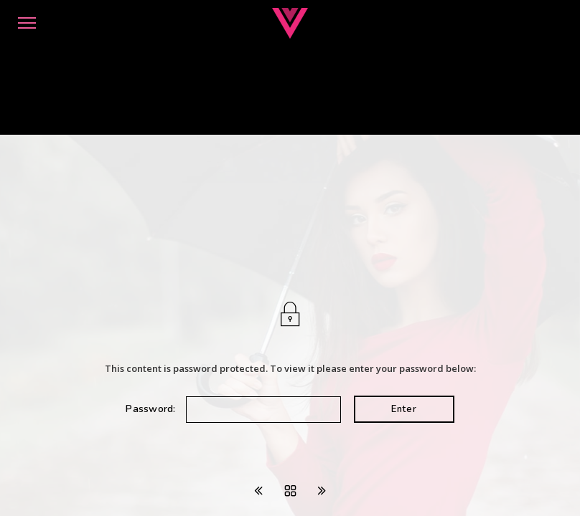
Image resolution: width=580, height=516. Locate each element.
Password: (233, 409)
